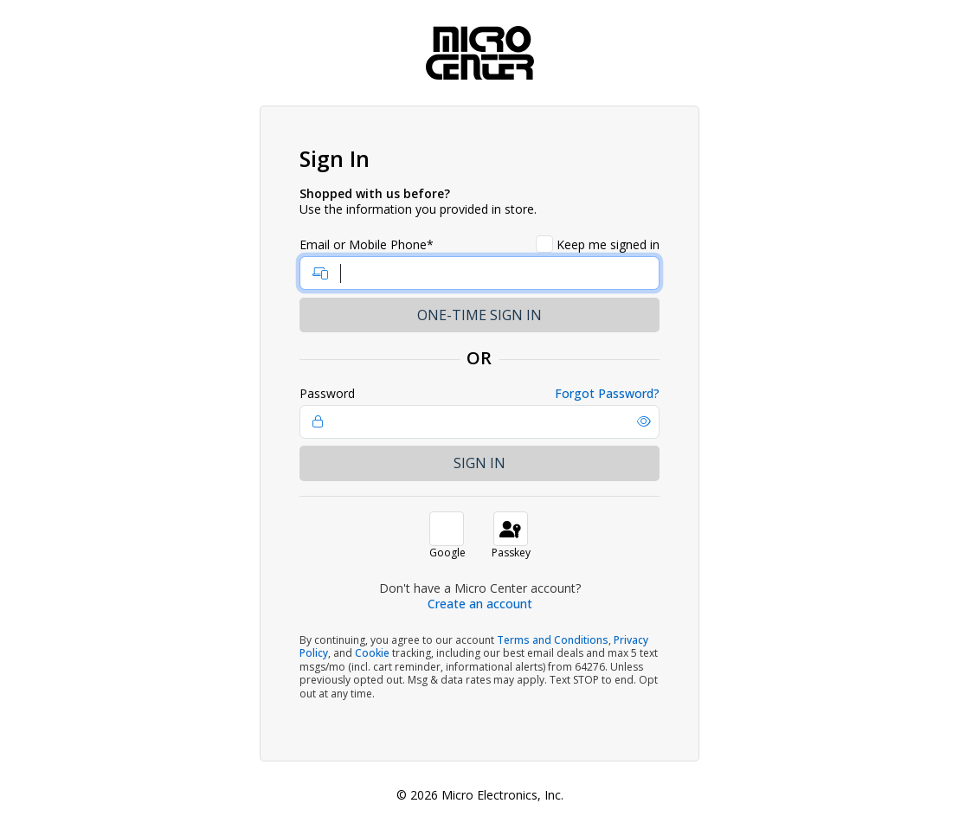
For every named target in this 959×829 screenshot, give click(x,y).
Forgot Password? (607, 394)
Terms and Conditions (552, 640)
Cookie (372, 653)
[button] (644, 421)
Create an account (480, 603)
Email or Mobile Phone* (366, 245)
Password (327, 394)
